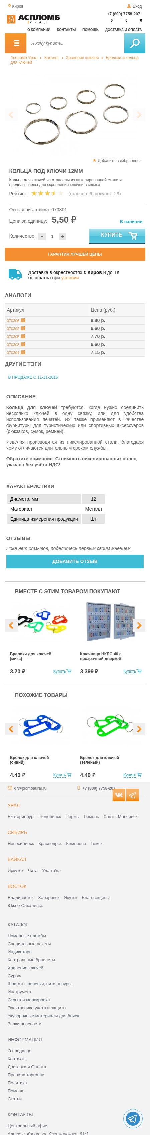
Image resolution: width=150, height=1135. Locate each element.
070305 (13, 337)
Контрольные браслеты (31, 959)
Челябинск (50, 816)
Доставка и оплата (123, 30)
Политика (17, 1082)
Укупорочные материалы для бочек (43, 1015)
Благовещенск (96, 897)
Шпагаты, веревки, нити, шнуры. (40, 983)
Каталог (51, 57)
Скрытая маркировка (29, 999)
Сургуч (14, 975)
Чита (32, 870)
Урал (14, 805)
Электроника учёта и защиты (37, 1007)
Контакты (66, 30)
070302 (13, 329)
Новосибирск (21, 843)
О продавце (19, 1050)
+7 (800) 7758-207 (123, 14)
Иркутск (15, 870)
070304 (13, 353)
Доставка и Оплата (27, 1066)
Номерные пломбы (27, 935)
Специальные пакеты (29, 943)
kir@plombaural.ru (30, 788)
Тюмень (91, 816)
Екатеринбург (21, 816)
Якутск (70, 897)
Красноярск (49, 843)
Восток (17, 886)
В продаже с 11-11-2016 (33, 377)
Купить (119, 236)
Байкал (17, 859)
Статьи (15, 1098)
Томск (96, 843)
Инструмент (20, 991)
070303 (13, 345)
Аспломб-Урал (23, 57)
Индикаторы (20, 951)
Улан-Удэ (51, 870)
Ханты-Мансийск (120, 816)
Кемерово (76, 843)
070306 (13, 321)
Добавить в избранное (119, 160)
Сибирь (17, 832)
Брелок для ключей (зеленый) (99, 760)
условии (70, 277)
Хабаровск (48, 897)
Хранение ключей (82, 57)
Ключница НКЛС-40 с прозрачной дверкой (101, 656)
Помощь (91, 30)
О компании (38, 30)
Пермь (72, 816)
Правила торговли (26, 1074)
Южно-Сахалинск (25, 905)
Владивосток (21, 897)
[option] (75, 115)
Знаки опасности (24, 1023)
